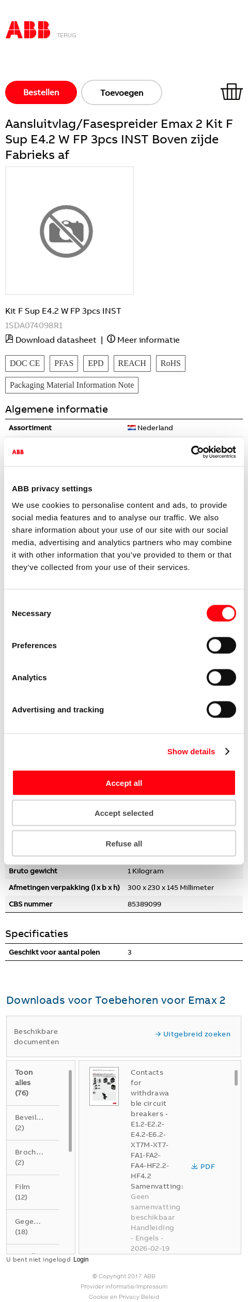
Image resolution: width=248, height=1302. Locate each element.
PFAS (63, 363)
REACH (132, 363)
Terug (66, 35)
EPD (95, 363)
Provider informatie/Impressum (124, 1286)
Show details (191, 751)
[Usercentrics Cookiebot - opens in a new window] (191, 452)
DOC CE (25, 363)
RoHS (171, 363)
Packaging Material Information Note (72, 385)
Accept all (124, 782)
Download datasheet (56, 339)
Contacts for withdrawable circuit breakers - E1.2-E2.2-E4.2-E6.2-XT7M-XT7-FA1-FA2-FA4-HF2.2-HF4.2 (150, 1123)
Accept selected (124, 813)
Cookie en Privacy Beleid (124, 1296)
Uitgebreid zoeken (192, 1033)
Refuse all (124, 843)
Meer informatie (148, 339)
